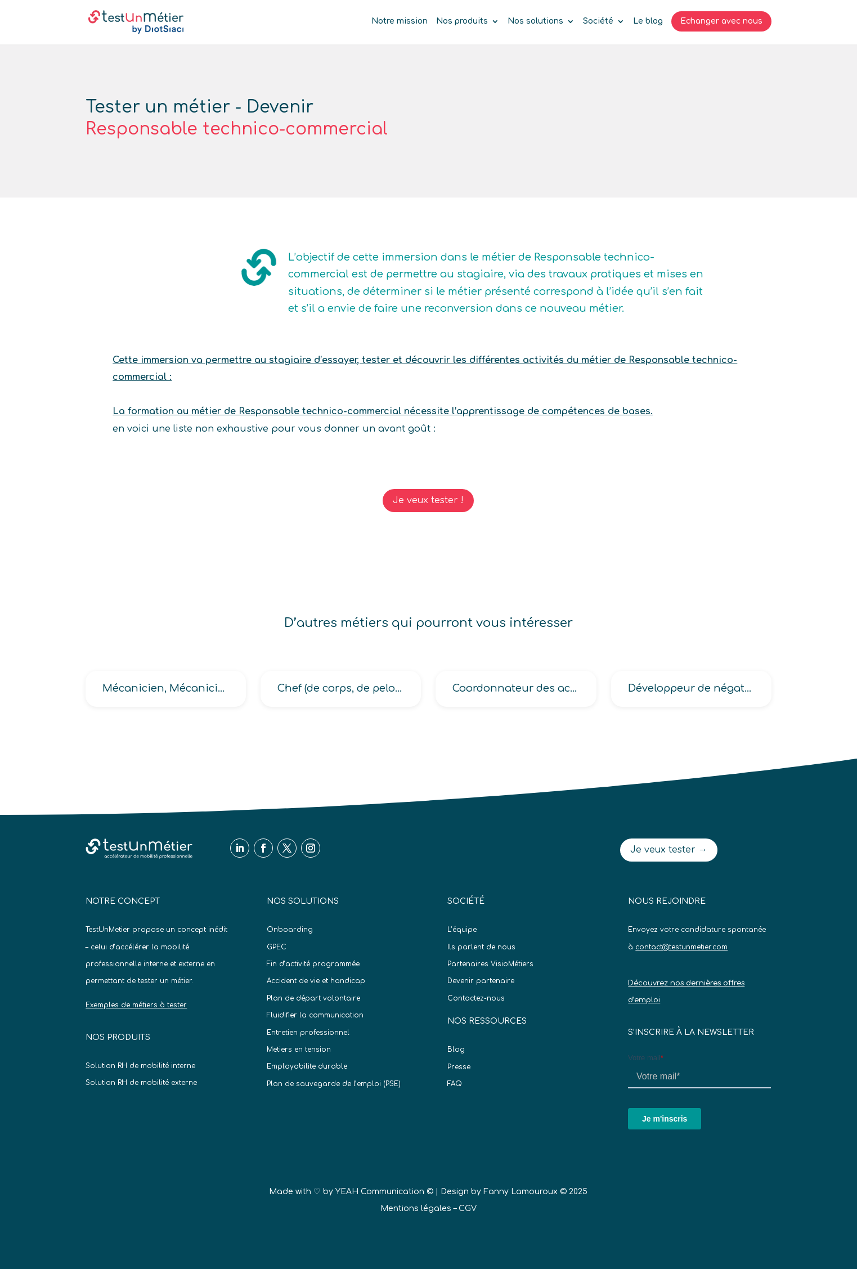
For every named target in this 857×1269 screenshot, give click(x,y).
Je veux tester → (668, 850)
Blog (456, 1049)
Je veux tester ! (428, 500)
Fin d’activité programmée (313, 964)
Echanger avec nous (721, 21)
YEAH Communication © (384, 1191)
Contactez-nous (476, 998)
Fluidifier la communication (315, 1015)
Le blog (648, 21)
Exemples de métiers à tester (136, 1005)
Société (598, 21)
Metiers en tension (299, 1049)
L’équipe (462, 930)
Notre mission (399, 21)
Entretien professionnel (308, 1033)
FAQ (454, 1084)
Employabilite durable (307, 1066)
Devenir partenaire (480, 981)
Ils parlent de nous (481, 947)
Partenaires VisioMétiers (490, 964)
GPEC (276, 947)
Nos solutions (535, 21)
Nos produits (462, 21)
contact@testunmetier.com (681, 947)
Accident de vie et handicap (316, 981)
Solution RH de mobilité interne (140, 1066)
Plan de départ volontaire (313, 998)
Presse (458, 1067)
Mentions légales (415, 1208)
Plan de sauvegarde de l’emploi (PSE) (334, 1084)
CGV (468, 1208)
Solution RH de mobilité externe (141, 1083)
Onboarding (290, 930)
